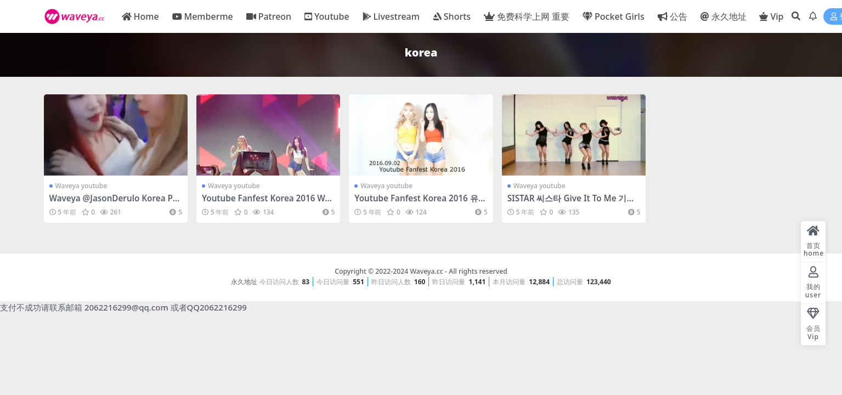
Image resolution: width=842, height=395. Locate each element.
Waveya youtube (81, 185)
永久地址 (244, 281)
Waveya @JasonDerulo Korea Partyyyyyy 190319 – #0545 (115, 203)
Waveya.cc (426, 271)
